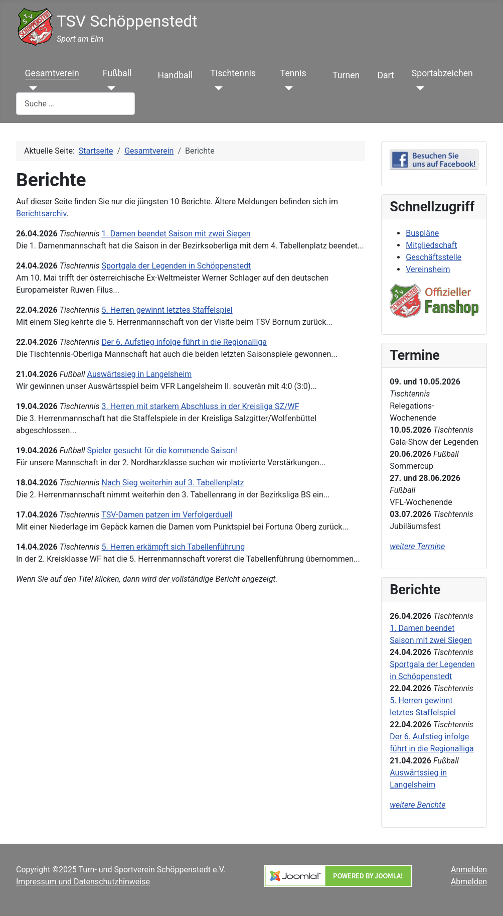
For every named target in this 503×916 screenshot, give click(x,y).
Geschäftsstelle (433, 257)
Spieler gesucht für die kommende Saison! (162, 450)
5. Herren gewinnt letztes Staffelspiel (167, 310)
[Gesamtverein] (31, 88)
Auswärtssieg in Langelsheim (139, 374)
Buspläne (422, 233)
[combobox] (75, 103)
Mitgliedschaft (431, 245)
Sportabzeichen (442, 73)
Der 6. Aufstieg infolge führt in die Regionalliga (184, 342)
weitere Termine (417, 546)
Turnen (346, 75)
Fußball (117, 73)
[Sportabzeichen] (418, 88)
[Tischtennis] (216, 88)
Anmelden (469, 869)
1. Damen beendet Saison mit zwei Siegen (176, 233)
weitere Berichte (417, 805)
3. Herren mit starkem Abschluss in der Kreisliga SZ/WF (200, 406)
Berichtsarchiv (41, 213)
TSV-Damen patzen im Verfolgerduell (166, 514)
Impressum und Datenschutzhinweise (83, 881)
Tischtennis (233, 73)
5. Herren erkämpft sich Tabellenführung (173, 547)
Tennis (293, 73)
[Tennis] (286, 88)
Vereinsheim (428, 269)
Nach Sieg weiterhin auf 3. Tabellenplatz (173, 482)
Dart (385, 75)
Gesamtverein (52, 73)
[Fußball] (109, 88)
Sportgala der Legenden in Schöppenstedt (176, 266)
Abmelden (469, 881)
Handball (175, 75)
